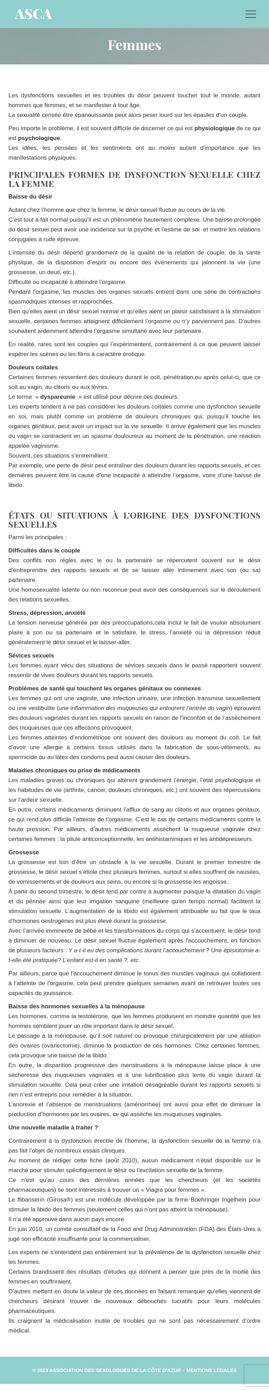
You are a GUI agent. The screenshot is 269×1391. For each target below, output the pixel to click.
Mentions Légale (211, 1370)
